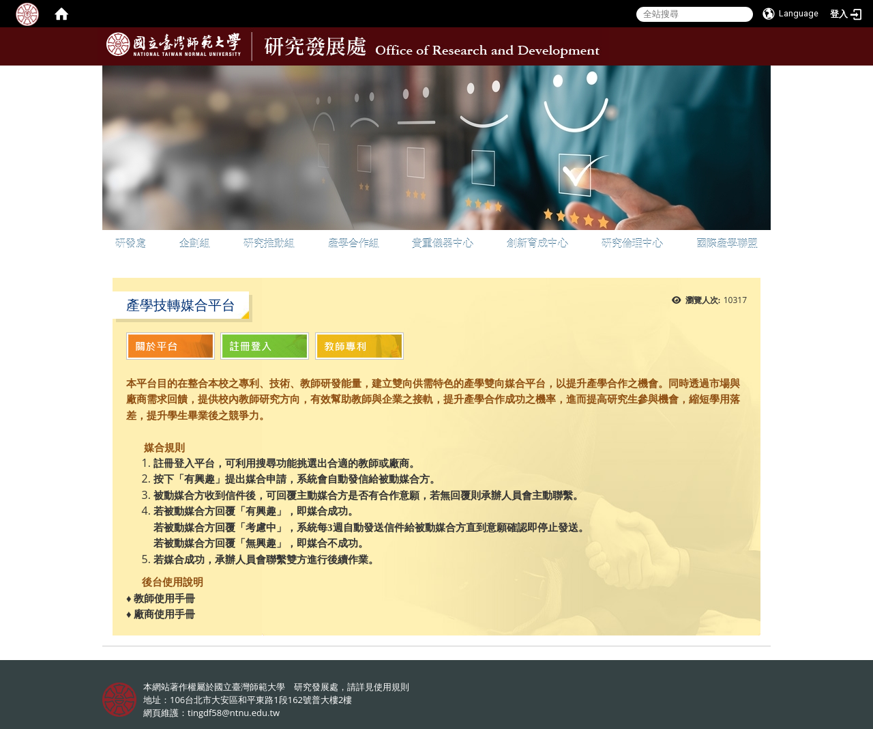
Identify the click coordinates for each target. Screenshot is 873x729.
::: (759, 76)
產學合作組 (353, 243)
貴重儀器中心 (442, 243)
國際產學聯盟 (727, 243)
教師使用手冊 (164, 598)
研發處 (130, 243)
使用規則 (391, 687)
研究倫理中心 (632, 243)
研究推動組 (269, 243)
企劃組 (194, 243)
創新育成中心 (537, 243)
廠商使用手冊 (164, 614)
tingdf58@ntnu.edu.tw (234, 712)
